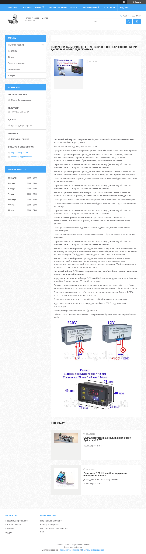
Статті (11, 57)
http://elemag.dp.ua (19, 152)
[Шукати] (129, 21)
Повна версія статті (92, 446)
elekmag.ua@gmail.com (21, 157)
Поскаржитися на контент (70, 550)
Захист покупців (16, 63)
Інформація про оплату (16, 521)
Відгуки (124, 7)
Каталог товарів (32, 7)
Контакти (109, 7)
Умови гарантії (91, 7)
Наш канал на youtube (51, 521)
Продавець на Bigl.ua (73, 547)
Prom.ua (87, 545)
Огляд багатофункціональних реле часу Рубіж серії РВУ (107, 439)
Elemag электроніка (49, 524)
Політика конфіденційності (93, 550)
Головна (13, 7)
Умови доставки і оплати (63, 7)
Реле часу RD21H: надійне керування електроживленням (105, 474)
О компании (14, 69)
